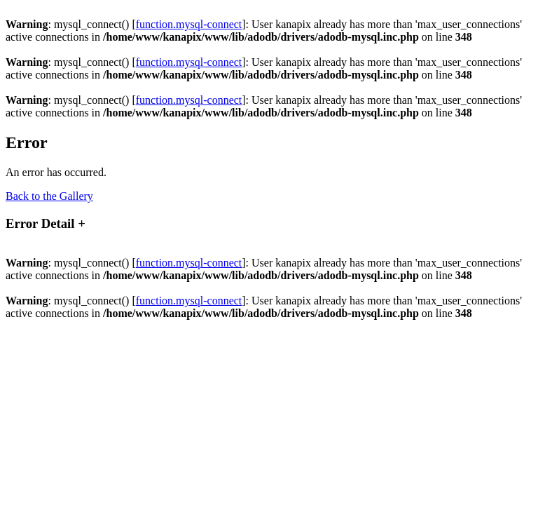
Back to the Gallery (49, 196)
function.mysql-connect (189, 24)
